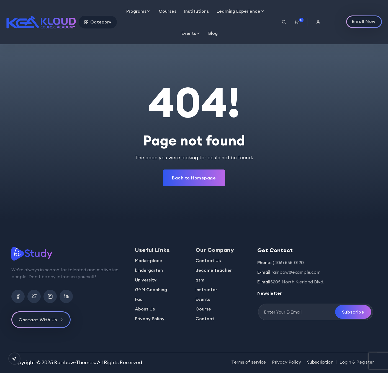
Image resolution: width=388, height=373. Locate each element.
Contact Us (208, 260)
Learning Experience (238, 11)
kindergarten (149, 270)
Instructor (206, 289)
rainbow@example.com (295, 272)
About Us (145, 309)
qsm (200, 280)
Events (188, 33)
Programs (136, 11)
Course (203, 309)
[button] (320, 22)
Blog (213, 33)
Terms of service (248, 362)
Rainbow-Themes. (75, 362)
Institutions (196, 11)
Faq (139, 299)
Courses (167, 11)
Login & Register (357, 362)
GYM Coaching (151, 289)
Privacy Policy (150, 318)
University (145, 280)
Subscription (320, 362)
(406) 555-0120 (288, 262)
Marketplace (148, 260)
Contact (205, 318)
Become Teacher (214, 270)
